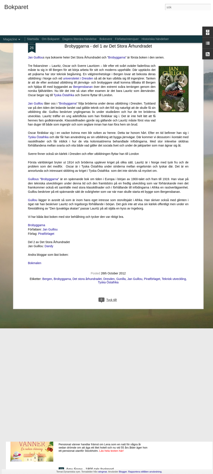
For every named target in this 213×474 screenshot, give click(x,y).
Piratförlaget (46, 188)
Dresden (109, 234)
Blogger (123, 471)
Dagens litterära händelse (79, 39)
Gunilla (121, 234)
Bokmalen (34, 218)
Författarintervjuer (127, 39)
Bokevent (106, 39)
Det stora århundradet (87, 234)
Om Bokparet (50, 39)
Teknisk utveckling (174, 234)
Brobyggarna (67, 58)
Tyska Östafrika (64, 50)
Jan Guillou (35, 58)
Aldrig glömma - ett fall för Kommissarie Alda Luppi (104, 372)
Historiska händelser (155, 39)
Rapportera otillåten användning (145, 471)
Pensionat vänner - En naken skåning (94, 420)
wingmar (102, 471)
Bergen (47, 234)
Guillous (33, 134)
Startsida (33, 39)
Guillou (32, 155)
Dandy (49, 201)
